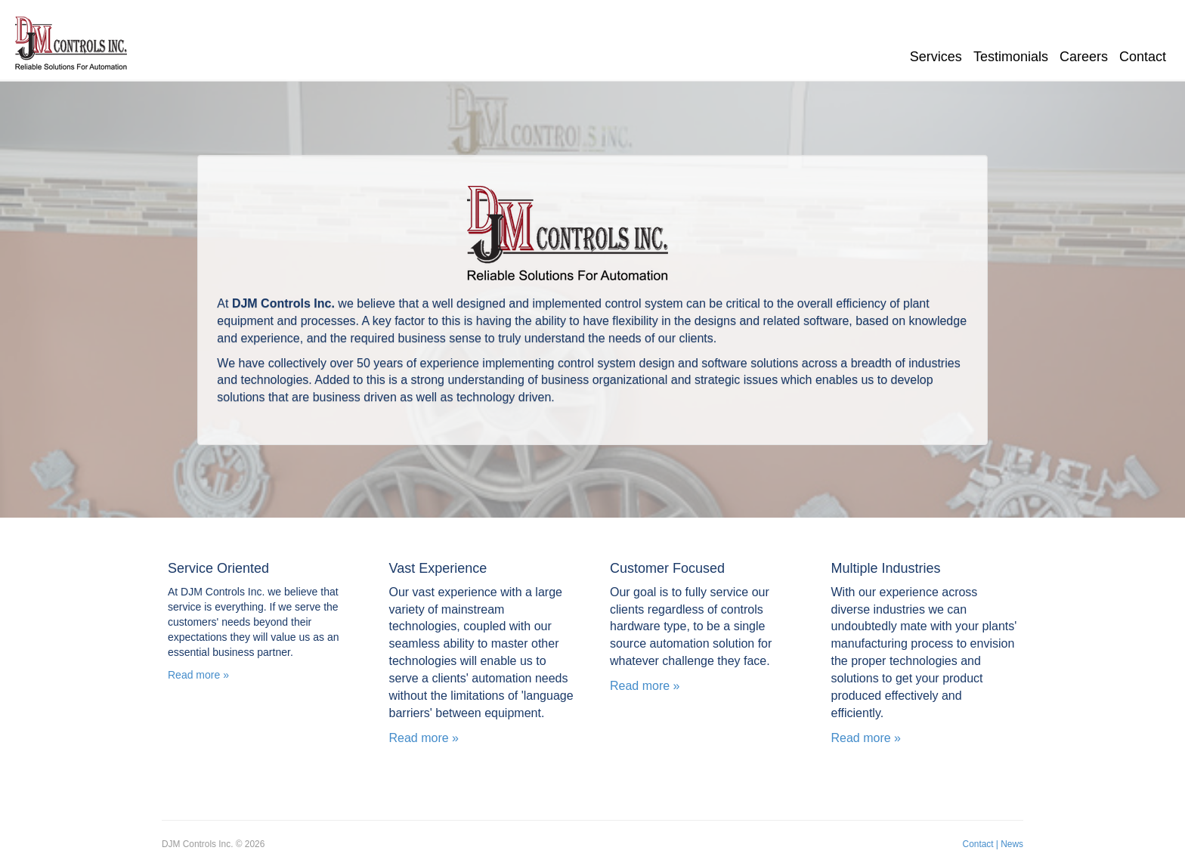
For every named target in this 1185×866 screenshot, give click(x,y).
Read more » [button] (198, 675)
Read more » (424, 737)
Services (936, 56)
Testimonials (1010, 56)
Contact (1142, 56)
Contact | (980, 844)
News (1012, 844)
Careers (1084, 56)
